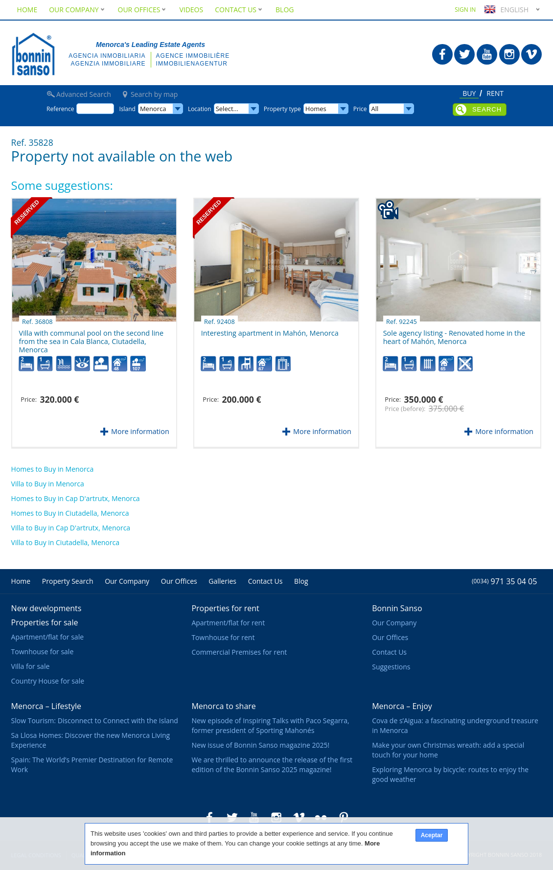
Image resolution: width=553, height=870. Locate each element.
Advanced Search (83, 94)
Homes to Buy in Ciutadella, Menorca (70, 513)
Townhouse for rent (222, 637)
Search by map (154, 94)
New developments (46, 608)
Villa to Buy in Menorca (47, 483)
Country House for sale (48, 681)
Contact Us (239, 9)
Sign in (465, 9)
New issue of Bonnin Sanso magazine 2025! (260, 745)
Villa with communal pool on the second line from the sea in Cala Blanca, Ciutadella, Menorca (91, 337)
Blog (285, 9)
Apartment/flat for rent (228, 622)
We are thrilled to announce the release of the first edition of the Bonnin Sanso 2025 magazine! (271, 764)
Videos (191, 9)
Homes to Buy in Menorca (52, 469)
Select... (227, 108)
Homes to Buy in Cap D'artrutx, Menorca (75, 498)
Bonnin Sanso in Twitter (464, 54)
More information (140, 431)
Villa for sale (30, 666)
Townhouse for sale (42, 651)
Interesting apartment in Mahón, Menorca (270, 329)
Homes (315, 108)
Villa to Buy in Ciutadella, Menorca (65, 542)
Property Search (67, 581)
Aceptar (432, 835)
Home (27, 9)
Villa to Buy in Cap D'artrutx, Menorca (71, 527)
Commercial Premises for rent (239, 652)
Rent (495, 94)
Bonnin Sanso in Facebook (442, 54)
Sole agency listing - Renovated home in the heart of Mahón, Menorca (454, 333)
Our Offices (143, 9)
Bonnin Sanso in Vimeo (531, 54)
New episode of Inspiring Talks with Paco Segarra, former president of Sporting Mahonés (270, 725)
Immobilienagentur (192, 63)
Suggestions (391, 666)
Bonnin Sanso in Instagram (509, 54)
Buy (469, 94)
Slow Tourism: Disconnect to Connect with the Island (94, 720)
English (505, 9)
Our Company (77, 9)
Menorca (153, 108)
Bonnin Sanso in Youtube (487, 54)
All (374, 108)
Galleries (222, 581)
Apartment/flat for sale (47, 636)
